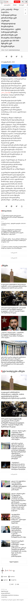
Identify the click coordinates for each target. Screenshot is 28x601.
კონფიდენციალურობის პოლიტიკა (10, 595)
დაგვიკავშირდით (5, 593)
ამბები (15, 5)
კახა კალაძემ (5, 92)
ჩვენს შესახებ (4, 591)
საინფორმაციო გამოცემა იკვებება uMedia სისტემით (12, 599)
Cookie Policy (4, 597)
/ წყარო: (12, 50)
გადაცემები (7, 5)
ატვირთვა (17, 1)
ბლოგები (21, 5)
